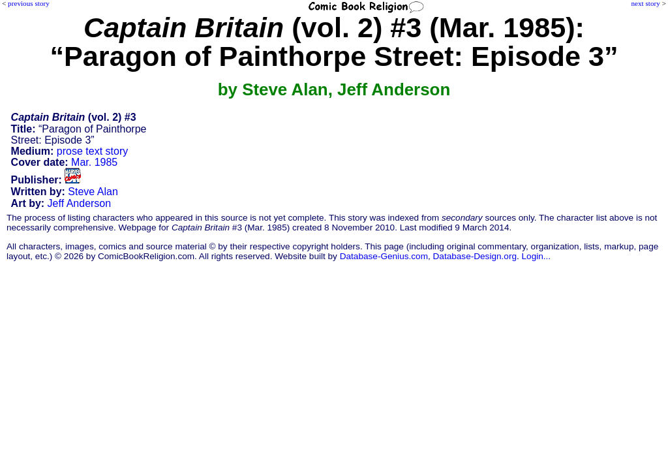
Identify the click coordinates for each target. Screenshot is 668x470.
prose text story (92, 151)
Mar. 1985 (94, 162)
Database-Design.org (475, 256)
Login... (536, 256)
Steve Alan (93, 191)
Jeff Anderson (80, 203)
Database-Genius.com (384, 256)
